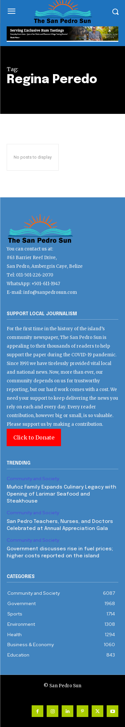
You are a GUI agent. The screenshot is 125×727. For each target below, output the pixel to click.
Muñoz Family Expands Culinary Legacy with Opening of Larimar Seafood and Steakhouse (61, 494)
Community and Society (33, 479)
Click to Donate (33, 437)
